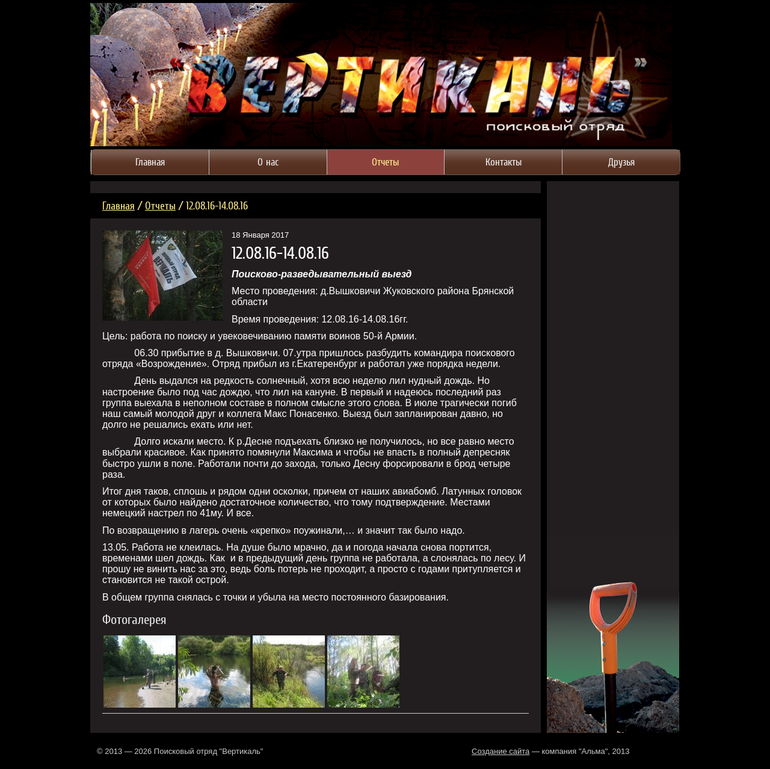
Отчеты (160, 205)
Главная (118, 205)
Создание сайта (500, 751)
